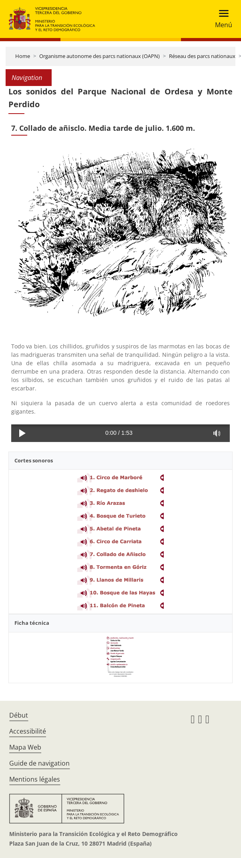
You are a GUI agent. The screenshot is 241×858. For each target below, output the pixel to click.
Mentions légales (34, 779)
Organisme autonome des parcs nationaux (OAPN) (99, 56)
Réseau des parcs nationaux (202, 56)
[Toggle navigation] (221, 19)
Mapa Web (25, 747)
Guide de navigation (39, 763)
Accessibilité (27, 731)
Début (18, 715)
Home (22, 56)
